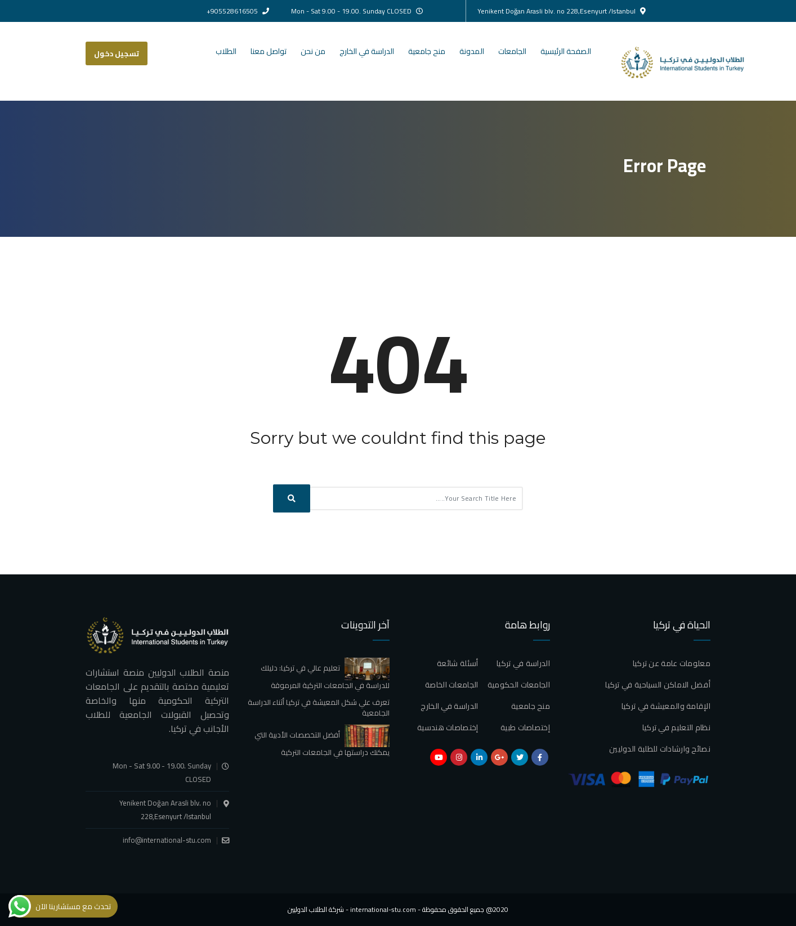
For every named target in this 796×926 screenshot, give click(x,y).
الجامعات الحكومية (519, 684)
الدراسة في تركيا (523, 663)
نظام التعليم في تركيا (676, 727)
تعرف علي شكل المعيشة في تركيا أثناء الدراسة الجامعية (319, 707)
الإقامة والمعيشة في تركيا (665, 706)
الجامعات (512, 51)
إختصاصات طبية (525, 727)
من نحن (313, 51)
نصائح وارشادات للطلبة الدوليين (659, 748)
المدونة (471, 51)
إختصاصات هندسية (448, 727)
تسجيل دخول (116, 53)
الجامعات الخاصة (452, 684)
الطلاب (226, 51)
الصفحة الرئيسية (565, 51)
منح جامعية (426, 51)
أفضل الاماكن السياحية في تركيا (657, 684)
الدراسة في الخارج (366, 51)
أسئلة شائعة (457, 663)
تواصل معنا (269, 51)
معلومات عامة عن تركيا (671, 663)
